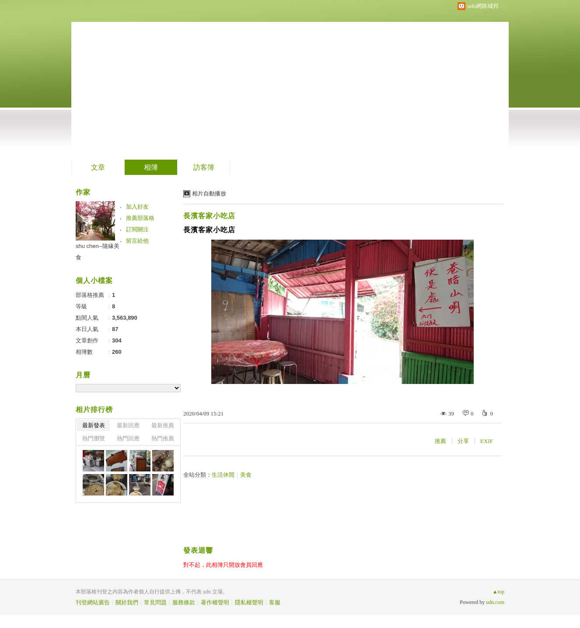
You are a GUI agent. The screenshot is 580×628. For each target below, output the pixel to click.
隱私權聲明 (249, 602)
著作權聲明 (215, 602)
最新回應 (128, 425)
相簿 (151, 167)
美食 (246, 474)
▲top (498, 592)
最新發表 (93, 425)
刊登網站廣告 (93, 602)
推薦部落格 (140, 218)
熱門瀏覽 (93, 438)
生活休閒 (223, 474)
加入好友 (137, 206)
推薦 (440, 441)
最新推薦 (162, 425)
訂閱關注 (137, 229)
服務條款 (183, 602)
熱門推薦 (162, 438)
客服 (274, 602)
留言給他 (137, 240)
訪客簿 (203, 167)
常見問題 (155, 602)
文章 (98, 167)
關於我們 (126, 602)
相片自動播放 (209, 193)
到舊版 (168, 80)
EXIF (486, 441)
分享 (463, 441)
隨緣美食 (114, 77)
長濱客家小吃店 (209, 216)
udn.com (495, 602)
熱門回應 (128, 438)
